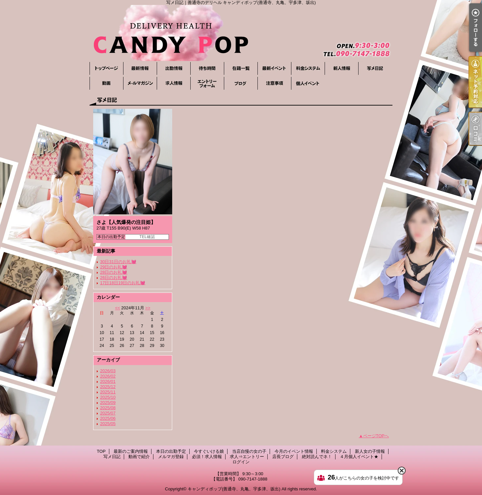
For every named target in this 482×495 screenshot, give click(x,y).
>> (147, 307)
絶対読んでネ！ (274, 83)
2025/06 (108, 418)
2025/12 (108, 386)
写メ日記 (375, 68)
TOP (106, 68)
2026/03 (108, 370)
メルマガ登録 (140, 83)
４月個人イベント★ (308, 83)
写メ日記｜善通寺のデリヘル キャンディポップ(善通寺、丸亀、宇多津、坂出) (241, 33)
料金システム (308, 68)
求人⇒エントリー (207, 83)
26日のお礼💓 (113, 277)
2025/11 (108, 391)
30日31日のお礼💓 (118, 261)
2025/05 (108, 423)
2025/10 (108, 397)
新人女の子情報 (341, 68)
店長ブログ (240, 83)
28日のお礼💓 (113, 272)
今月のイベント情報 (274, 68)
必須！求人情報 (173, 83)
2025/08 (108, 407)
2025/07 (108, 413)
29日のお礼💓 (113, 266)
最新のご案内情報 (140, 68)
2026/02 (108, 376)
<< (117, 307)
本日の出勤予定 (173, 68)
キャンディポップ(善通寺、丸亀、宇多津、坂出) (234, 488)
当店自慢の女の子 (240, 68)
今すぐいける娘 (207, 68)
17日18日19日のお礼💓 (122, 282)
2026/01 (108, 381)
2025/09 (108, 402)
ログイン (241, 461)
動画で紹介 (106, 83)
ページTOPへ (376, 435)
